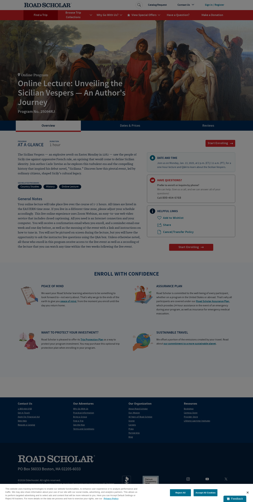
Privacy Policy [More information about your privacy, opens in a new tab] (111, 498)
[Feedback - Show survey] (234, 499)
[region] (126, 493)
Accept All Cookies (205, 492)
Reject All (180, 492)
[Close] (247, 492)
